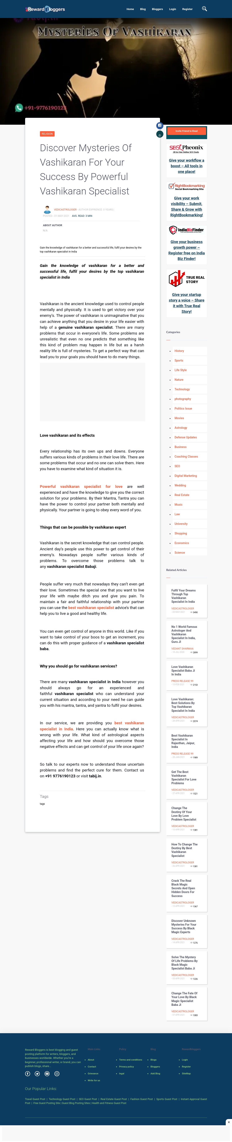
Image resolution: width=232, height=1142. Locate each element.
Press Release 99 (183, 681)
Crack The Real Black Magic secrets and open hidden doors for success (183, 888)
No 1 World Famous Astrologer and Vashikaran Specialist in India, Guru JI (184, 634)
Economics (182, 543)
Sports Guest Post (166, 1099)
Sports (179, 360)
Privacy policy (126, 1066)
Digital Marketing (186, 475)
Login (172, 9)
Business (181, 447)
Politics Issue (183, 408)
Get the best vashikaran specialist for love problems (184, 777)
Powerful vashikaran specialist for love (83, 486)
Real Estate (182, 495)
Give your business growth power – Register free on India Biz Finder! (186, 250)
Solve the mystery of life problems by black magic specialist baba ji (185, 962)
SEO (177, 466)
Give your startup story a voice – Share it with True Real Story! (186, 303)
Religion (47, 133)
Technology (182, 389)
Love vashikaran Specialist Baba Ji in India (183, 670)
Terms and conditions (130, 1059)
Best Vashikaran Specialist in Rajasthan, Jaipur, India (183, 741)
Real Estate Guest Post (114, 1099)
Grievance (93, 1073)
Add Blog (155, 1073)
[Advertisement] (92, 392)
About (91, 1059)
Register (187, 9)
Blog (143, 9)
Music (179, 504)
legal (121, 1073)
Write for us (94, 1080)
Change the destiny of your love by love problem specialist (184, 813)
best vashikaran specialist (91, 607)
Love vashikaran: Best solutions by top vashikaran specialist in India (183, 705)
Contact (92, 1066)
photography (183, 399)
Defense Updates (186, 437)
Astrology (181, 427)
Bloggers (157, 9)
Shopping (181, 533)
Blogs (153, 1059)
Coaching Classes (186, 456)
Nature (179, 379)
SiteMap (186, 1073)
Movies (179, 418)
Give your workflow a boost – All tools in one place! (186, 166)
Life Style (181, 370)
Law (177, 514)
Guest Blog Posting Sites (76, 1103)
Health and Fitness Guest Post (109, 1103)
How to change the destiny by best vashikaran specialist (185, 850)
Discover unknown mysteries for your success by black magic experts (184, 926)
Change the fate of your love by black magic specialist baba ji (184, 999)
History (179, 351)
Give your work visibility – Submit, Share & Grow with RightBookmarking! (186, 206)
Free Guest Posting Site (46, 1103)
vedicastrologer (65, 209)
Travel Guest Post (35, 1099)
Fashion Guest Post (141, 1099)
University (181, 523)
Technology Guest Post (62, 1099)
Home (130, 9)
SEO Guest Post (88, 1099)
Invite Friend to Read (186, 130)
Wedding (180, 485)
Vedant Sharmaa (183, 648)
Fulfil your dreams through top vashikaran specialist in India (184, 596)
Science (180, 552)
